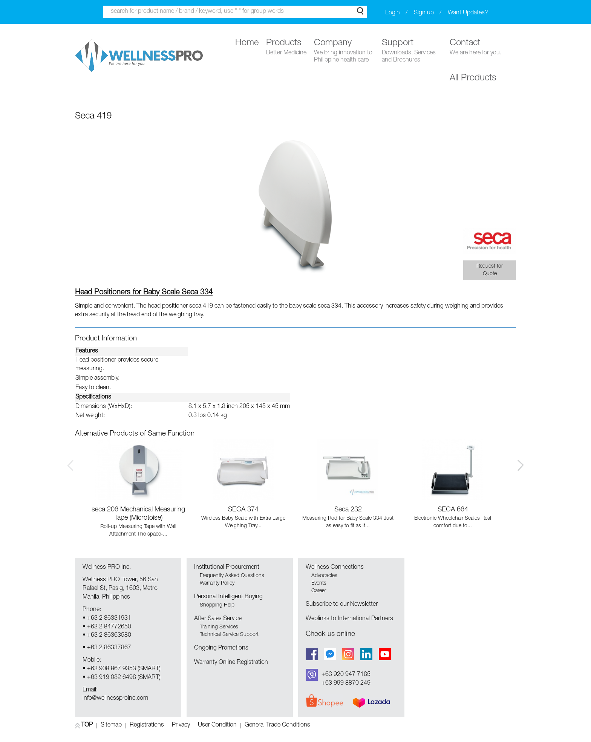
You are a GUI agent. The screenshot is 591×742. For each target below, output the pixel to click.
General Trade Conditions (277, 725)
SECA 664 (453, 509)
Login (392, 13)
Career (318, 591)
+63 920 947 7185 (346, 675)
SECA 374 (243, 509)
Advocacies (324, 576)
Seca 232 (348, 509)
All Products (473, 78)
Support (412, 51)
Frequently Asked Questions (232, 576)
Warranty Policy (217, 583)
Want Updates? (468, 13)
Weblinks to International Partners (349, 619)
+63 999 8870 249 (346, 683)
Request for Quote (489, 270)
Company (344, 51)
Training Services (219, 627)
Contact (475, 48)
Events (318, 583)
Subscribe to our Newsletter (342, 605)
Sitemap (111, 725)
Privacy (181, 725)
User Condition (217, 725)
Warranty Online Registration (231, 663)
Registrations (147, 725)
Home (247, 43)
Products (286, 48)
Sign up (424, 13)
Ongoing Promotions (221, 648)
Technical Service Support (229, 634)
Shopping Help (217, 605)
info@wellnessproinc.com (115, 699)
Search (360, 11)
